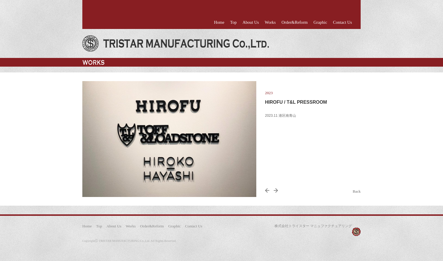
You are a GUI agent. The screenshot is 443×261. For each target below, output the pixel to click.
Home (219, 22)
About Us (250, 22)
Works (270, 22)
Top (233, 22)
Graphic (320, 22)
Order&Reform (295, 22)
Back (357, 191)
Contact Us (342, 22)
